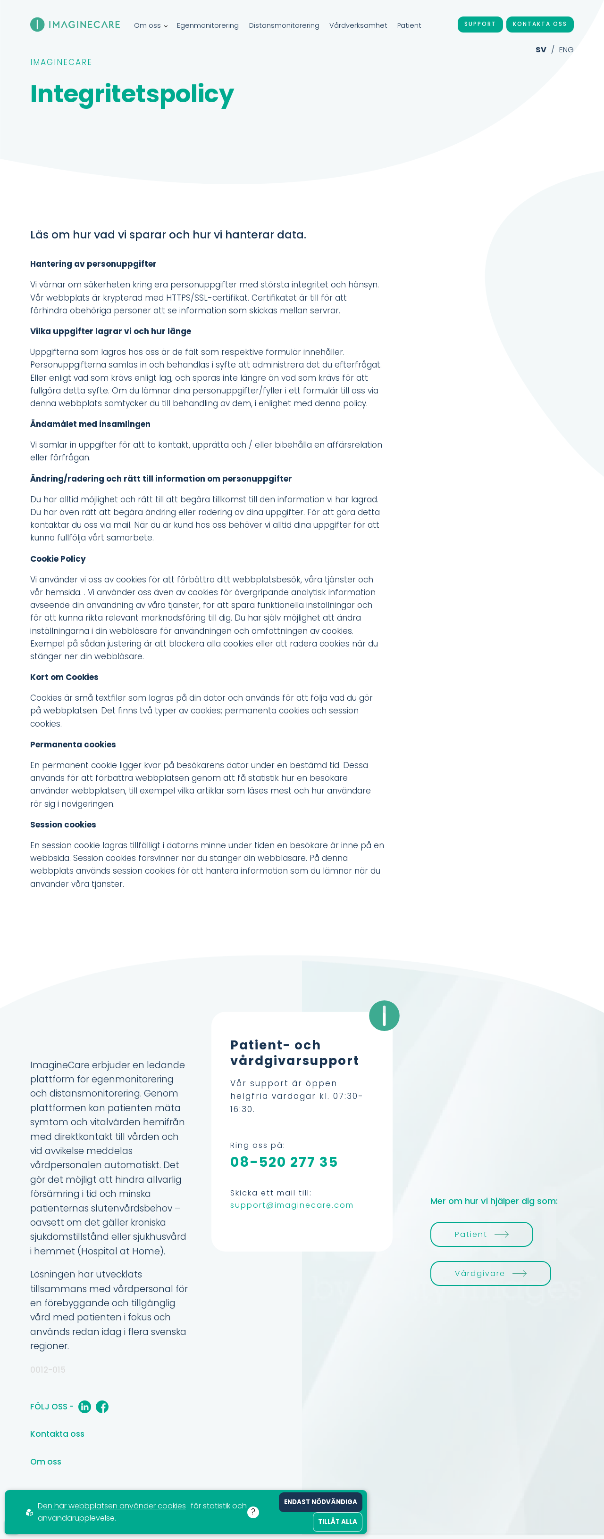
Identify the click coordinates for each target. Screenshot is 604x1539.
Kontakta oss (540, 24)
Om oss (150, 25)
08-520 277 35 (284, 1162)
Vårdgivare (491, 1273)
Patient (409, 25)
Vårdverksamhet (358, 25)
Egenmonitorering (208, 25)
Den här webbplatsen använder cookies (112, 1505)
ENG (566, 49)
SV (541, 49)
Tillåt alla (337, 1521)
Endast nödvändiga (320, 1502)
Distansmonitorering (284, 25)
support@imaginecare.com (292, 1205)
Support (480, 24)
